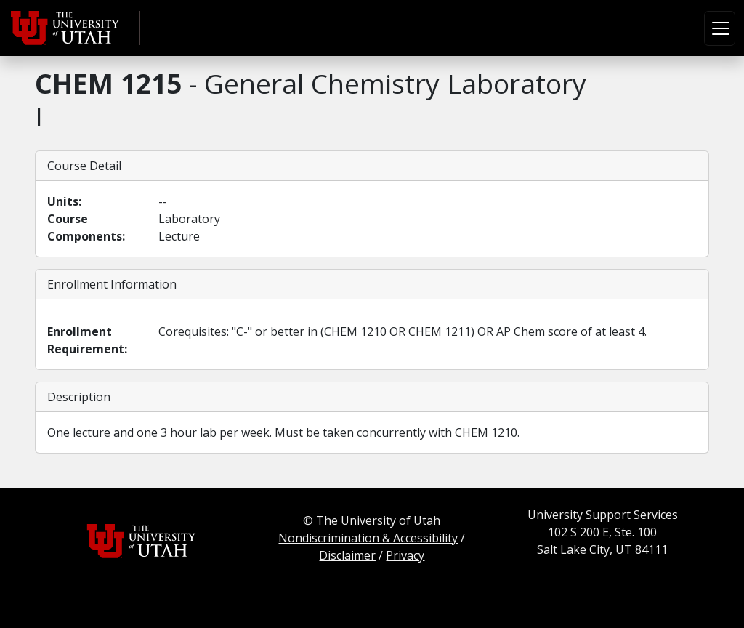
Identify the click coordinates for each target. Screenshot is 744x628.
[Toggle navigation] (719, 28)
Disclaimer (347, 555)
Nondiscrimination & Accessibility (368, 538)
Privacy (405, 555)
